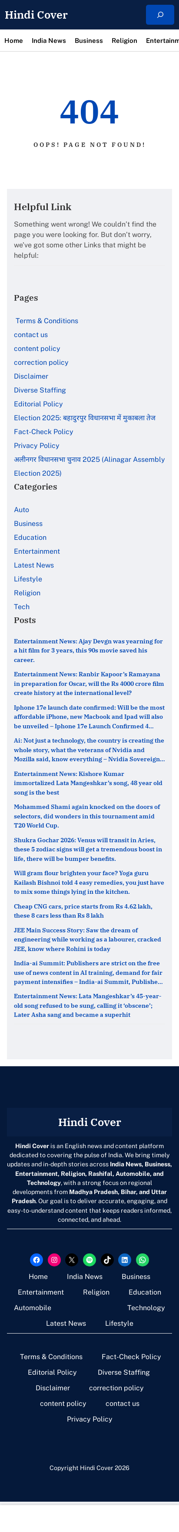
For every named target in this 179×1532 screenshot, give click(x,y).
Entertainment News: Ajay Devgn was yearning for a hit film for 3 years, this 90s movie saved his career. (88, 650)
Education (30, 537)
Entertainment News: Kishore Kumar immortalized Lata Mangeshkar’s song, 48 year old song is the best (88, 782)
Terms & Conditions (46, 321)
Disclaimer (31, 376)
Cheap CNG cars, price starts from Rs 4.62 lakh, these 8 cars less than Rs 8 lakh (83, 911)
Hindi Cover (36, 15)
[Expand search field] (160, 15)
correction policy (41, 362)
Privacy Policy (37, 445)
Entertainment (37, 551)
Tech (22, 607)
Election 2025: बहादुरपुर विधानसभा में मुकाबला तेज (85, 418)
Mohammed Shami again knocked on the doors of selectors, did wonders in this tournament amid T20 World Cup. (87, 816)
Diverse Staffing (41, 390)
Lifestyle (28, 579)
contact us (31, 335)
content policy (37, 348)
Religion (27, 593)
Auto (21, 510)
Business (28, 523)
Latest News (34, 565)
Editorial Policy (39, 404)
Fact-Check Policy (43, 432)
